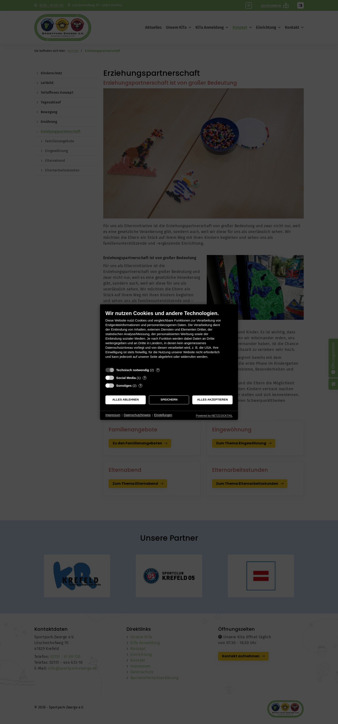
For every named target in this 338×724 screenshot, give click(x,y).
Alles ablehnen (125, 399)
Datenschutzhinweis (137, 415)
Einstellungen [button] (163, 415)
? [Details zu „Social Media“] (145, 377)
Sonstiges (124, 385)
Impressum (112, 415)
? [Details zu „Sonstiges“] (140, 385)
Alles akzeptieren (212, 399)
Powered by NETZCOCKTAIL (214, 415)
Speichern (169, 399)
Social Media (126, 378)
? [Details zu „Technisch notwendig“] (158, 370)
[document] (169, 337)
